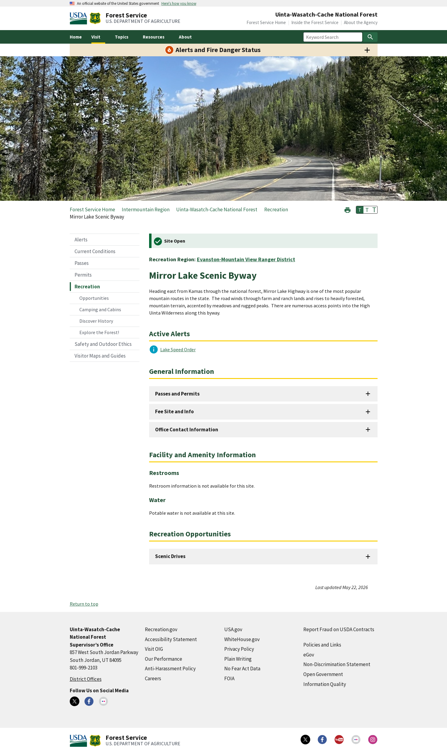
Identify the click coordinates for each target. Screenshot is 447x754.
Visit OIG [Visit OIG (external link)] (154, 649)
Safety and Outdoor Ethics (103, 344)
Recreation (87, 286)
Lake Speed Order (178, 349)
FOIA (229, 678)
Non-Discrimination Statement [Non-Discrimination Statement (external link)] (336, 664)
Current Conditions (95, 251)
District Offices (86, 679)
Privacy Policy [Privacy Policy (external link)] (239, 649)
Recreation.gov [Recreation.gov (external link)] (161, 629)
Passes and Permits (177, 393)
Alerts (81, 239)
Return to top (84, 604)
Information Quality (324, 684)
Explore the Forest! (99, 332)
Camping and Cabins (100, 309)
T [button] (359, 210)
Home (76, 37)
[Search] (370, 37)
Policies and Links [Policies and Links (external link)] (322, 644)
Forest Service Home (266, 22)
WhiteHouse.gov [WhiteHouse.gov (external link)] (242, 639)
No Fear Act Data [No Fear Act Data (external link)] (242, 668)
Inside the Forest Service (314, 22)
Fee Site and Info (174, 411)
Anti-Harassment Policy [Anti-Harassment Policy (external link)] (170, 668)
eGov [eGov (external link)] (308, 654)
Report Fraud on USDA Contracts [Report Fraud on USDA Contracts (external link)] (338, 629)
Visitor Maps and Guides (100, 355)
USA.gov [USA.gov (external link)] (233, 629)
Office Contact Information (186, 429)
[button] (347, 209)
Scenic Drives (170, 556)
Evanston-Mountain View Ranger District (246, 259)
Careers (153, 678)
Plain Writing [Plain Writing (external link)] (238, 659)
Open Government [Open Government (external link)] (323, 674)
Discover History (96, 321)
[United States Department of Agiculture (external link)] (80, 18)
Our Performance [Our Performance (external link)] (163, 659)
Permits (83, 275)
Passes (82, 263)
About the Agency (361, 22)
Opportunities (94, 298)
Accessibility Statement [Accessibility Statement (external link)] (171, 639)
